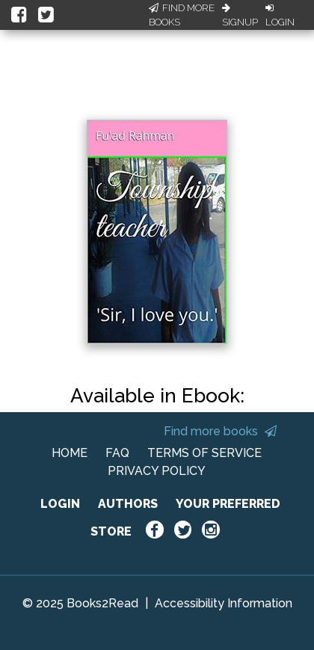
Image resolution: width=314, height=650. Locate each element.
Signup (240, 15)
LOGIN (60, 504)
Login (280, 15)
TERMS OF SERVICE (204, 453)
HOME (69, 453)
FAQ (117, 453)
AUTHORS (128, 504)
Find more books (220, 431)
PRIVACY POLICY (157, 471)
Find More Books (182, 15)
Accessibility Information (223, 603)
